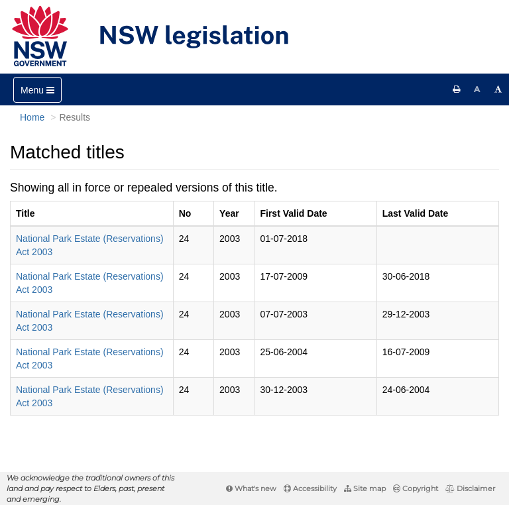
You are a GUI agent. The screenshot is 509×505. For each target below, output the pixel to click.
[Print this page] (456, 89)
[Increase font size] (498, 89)
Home (32, 117)
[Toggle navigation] (37, 90)
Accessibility (310, 488)
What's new (251, 488)
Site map (365, 488)
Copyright (415, 488)
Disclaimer (470, 488)
